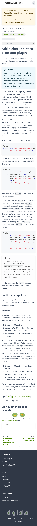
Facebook (6, 480)
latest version (9, 22)
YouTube (6, 486)
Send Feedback (8, 465)
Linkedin (6, 483)
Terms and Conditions (11, 501)
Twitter (5, 476)
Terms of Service (12, 420)
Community (7, 459)
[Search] (33, 3)
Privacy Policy (7, 497)
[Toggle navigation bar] (3, 2)
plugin (14, 397)
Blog (4, 462)
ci (19, 397)
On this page (7, 43)
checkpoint (26, 397)
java (8, 397)
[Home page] (3, 28)
